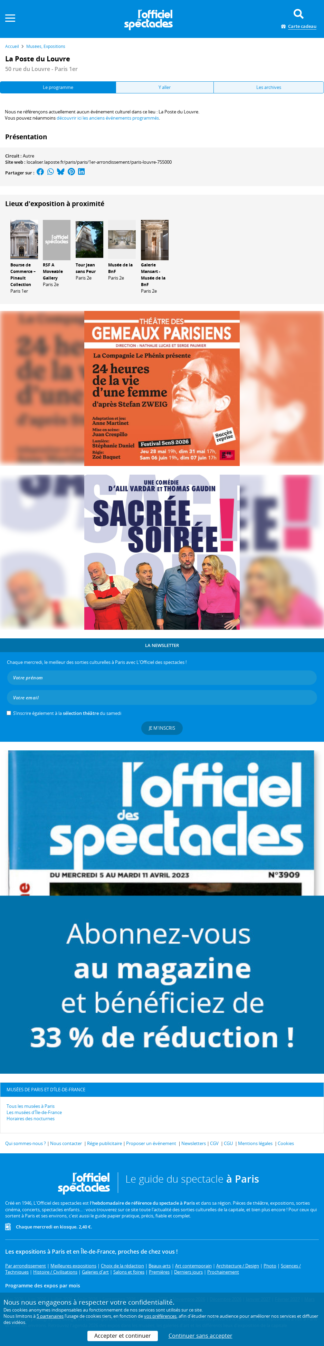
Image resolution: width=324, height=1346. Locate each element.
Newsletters (193, 1143)
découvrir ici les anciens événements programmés (108, 118)
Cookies (286, 1143)
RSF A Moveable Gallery (53, 271)
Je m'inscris (162, 728)
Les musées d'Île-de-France (34, 1112)
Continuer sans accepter (200, 1335)
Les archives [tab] (268, 87)
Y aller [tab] (165, 87)
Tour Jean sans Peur (86, 268)
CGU (228, 1143)
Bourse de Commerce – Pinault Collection (23, 274)
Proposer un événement (151, 1143)
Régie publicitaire (104, 1143)
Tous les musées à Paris (31, 1106)
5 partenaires (50, 1316)
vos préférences (160, 1316)
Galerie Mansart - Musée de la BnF (153, 274)
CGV (214, 1143)
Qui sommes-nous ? (25, 1143)
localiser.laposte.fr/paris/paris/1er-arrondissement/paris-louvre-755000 (99, 162)
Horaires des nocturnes (31, 1118)
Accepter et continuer (122, 1335)
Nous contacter (66, 1143)
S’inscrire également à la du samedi (67, 713)
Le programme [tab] (58, 87)
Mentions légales (255, 1143)
